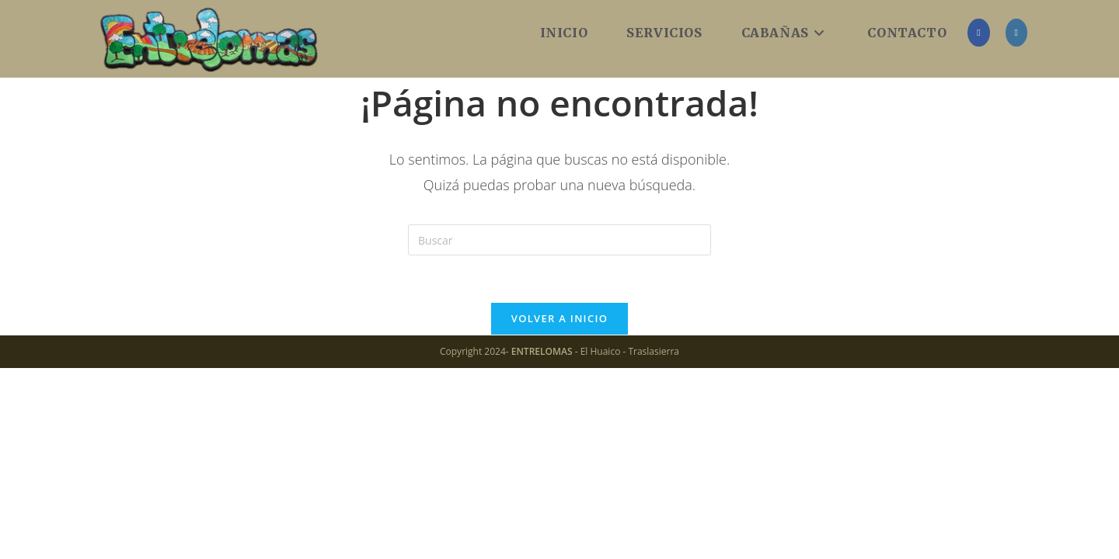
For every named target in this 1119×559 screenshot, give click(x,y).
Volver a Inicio (559, 318)
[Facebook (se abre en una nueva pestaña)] (978, 33)
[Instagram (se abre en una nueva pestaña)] (1016, 33)
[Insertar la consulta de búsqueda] (559, 239)
